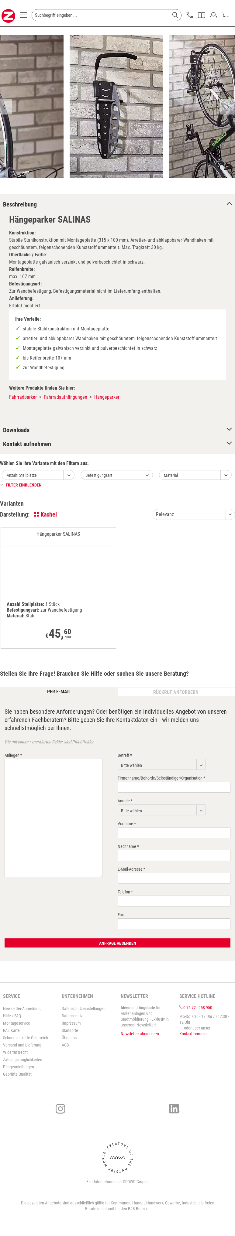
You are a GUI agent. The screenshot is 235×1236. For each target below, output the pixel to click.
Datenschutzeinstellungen (83, 1008)
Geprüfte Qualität (17, 1074)
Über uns (69, 1037)
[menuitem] (23, 16)
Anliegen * (13, 755)
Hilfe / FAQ (12, 1015)
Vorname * (127, 823)
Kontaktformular (193, 1033)
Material (171, 475)
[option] (116, 106)
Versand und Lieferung (22, 1045)
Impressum (71, 1023)
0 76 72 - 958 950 (197, 1007)
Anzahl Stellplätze (22, 475)
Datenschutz (72, 1015)
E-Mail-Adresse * (131, 869)
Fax (121, 914)
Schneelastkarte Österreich (25, 1037)
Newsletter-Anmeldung (22, 1008)
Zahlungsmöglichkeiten (22, 1059)
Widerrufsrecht (15, 1052)
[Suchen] (175, 15)
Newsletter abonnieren (140, 1033)
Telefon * (125, 891)
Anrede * (125, 800)
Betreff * (125, 755)
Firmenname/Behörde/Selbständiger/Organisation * (161, 778)
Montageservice (16, 1023)
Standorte (70, 1030)
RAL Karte (11, 1030)
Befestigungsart (98, 475)
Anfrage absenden (117, 943)
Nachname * (128, 846)
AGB (65, 1045)
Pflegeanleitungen (18, 1066)
